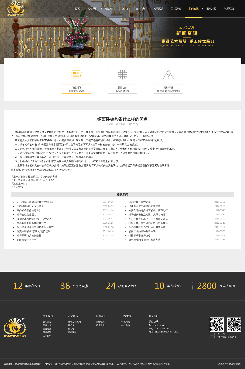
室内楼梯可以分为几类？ (30, 206)
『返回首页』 (18, 187)
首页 (77, 8)
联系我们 (153, 316)
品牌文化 (47, 325)
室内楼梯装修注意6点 (28, 210)
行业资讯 (100, 325)
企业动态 (100, 322)
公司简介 (47, 322)
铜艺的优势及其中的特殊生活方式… (36, 227)
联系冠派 (229, 8)
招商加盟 (211, 8)
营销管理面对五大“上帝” (41, 180)
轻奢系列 (93, 8)
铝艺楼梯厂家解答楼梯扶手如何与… (36, 202)
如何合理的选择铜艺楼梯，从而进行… (149, 210)
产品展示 (73, 316)
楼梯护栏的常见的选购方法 (42, 176)
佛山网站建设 (235, 364)
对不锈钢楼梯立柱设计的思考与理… (148, 214)
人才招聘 (47, 336)
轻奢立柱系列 (74, 322)
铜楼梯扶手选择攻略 (140, 235)
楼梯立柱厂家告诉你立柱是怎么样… (148, 223)
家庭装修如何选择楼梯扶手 (31, 223)
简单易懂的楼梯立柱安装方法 (144, 239)
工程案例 (176, 8)
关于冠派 (158, 8)
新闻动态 (101, 316)
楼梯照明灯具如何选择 (29, 235)
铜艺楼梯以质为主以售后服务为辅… (148, 227)
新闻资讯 (193, 12)
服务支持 (126, 316)
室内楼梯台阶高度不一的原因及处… (148, 218)
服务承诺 (47, 332)
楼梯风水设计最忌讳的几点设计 (34, 218)
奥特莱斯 (141, 8)
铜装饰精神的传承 (26, 239)
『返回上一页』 (19, 183)
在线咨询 (125, 325)
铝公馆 (124, 8)
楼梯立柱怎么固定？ (28, 214)
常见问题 (125, 322)
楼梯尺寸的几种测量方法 (142, 231)
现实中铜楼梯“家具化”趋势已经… (35, 231)
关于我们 (48, 316)
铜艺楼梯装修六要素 (140, 202)
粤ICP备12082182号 (137, 364)
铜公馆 (109, 8)
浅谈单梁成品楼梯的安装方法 (144, 206)
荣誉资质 (47, 329)
